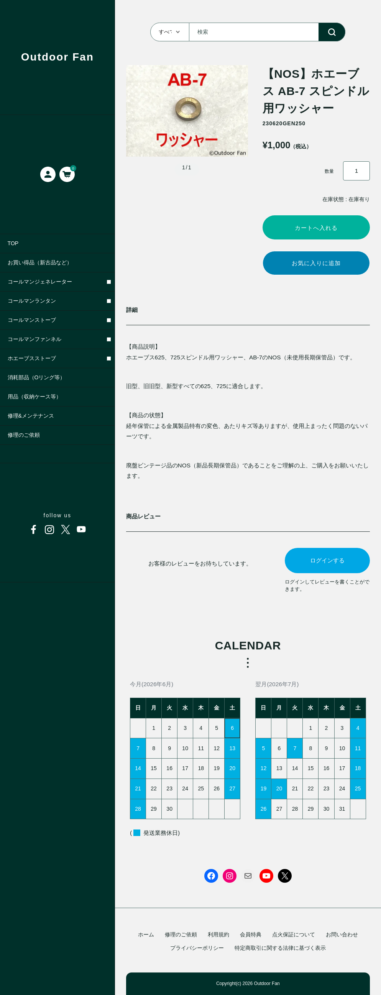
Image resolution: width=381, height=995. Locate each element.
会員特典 (250, 934)
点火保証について (293, 934)
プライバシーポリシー (197, 948)
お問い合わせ (342, 934)
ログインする (327, 562)
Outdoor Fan (57, 57)
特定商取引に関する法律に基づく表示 (280, 948)
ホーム (146, 934)
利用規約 (218, 934)
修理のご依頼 (181, 934)
